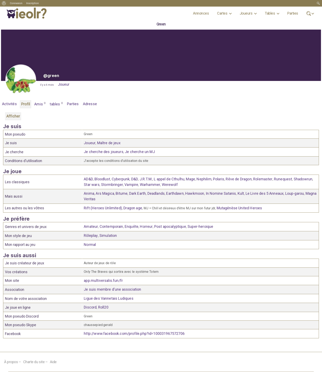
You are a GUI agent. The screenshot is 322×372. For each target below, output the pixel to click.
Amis (40, 103)
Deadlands (156, 193)
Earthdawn (175, 193)
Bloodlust (102, 179)
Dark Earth (137, 193)
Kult (241, 193)
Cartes (222, 13)
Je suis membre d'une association (112, 289)
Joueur (63, 84)
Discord (90, 307)
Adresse (90, 104)
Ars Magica (105, 193)
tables (56, 103)
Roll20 (103, 307)
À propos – (12, 362)
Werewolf (170, 184)
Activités (9, 104)
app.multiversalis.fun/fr (103, 280)
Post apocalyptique (170, 226)
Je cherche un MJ (140, 152)
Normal (90, 244)
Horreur (146, 226)
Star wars (91, 184)
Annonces (201, 13)
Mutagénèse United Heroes (239, 208)
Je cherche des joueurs (103, 152)
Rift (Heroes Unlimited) (103, 208)
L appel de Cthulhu (169, 179)
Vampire (131, 184)
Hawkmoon (194, 193)
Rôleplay (91, 235)
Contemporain (111, 226)
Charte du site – (35, 362)
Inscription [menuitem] (32, 3)
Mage (190, 179)
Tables (270, 13)
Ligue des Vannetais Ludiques (108, 298)
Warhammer (150, 184)
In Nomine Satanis (221, 193)
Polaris (218, 179)
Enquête (131, 226)
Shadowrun (303, 179)
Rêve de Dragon (239, 179)
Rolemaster (263, 179)
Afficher (13, 116)
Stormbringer (112, 184)
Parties (292, 13)
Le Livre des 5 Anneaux (265, 193)
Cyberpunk (121, 179)
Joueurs (246, 13)
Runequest (283, 179)
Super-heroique (200, 226)
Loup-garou (294, 193)
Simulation (108, 235)
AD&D (88, 179)
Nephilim (204, 179)
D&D (134, 179)
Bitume (122, 193)
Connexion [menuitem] (16, 3)
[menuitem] (4, 3)
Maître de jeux (109, 143)
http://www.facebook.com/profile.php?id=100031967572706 (134, 333)
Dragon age (132, 208)
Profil (25, 104)
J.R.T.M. (146, 179)
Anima (89, 193)
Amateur (91, 226)
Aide (53, 362)
